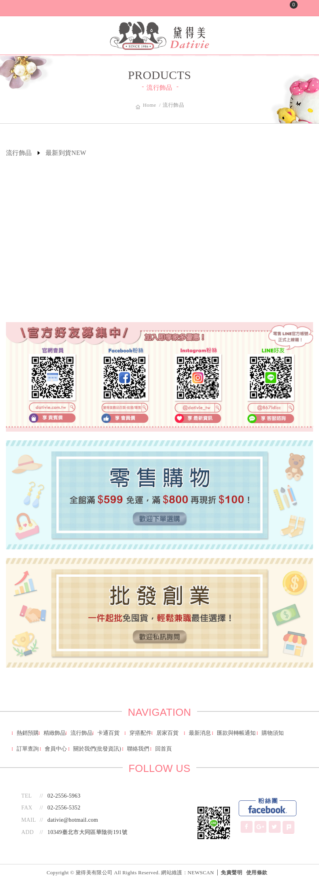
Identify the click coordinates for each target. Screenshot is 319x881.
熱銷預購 (28, 733)
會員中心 (56, 749)
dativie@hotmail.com (72, 820)
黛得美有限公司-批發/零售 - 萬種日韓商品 (159, 36)
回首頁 (163, 749)
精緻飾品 (55, 733)
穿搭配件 (140, 733)
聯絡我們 (138, 749)
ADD (27, 832)
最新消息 (200, 733)
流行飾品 (81, 733)
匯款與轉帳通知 (236, 733)
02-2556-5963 (64, 796)
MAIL (28, 820)
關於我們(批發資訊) (97, 749)
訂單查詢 (28, 749)
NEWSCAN (201, 872)
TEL (26, 796)
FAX (26, 808)
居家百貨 (167, 733)
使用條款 (256, 872)
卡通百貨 (108, 733)
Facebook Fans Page (267, 807)
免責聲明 (231, 872)
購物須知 (273, 733)
